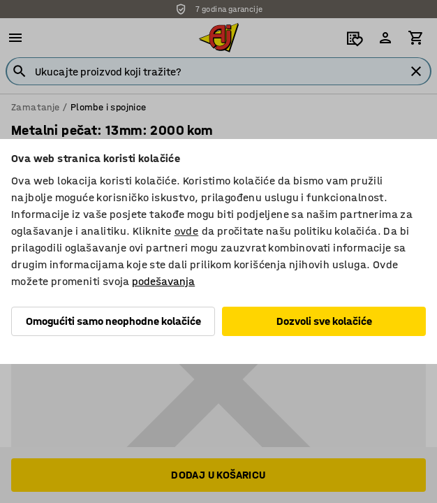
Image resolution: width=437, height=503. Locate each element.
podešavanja (163, 281)
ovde (187, 231)
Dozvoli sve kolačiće (324, 321)
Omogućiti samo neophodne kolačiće (113, 321)
